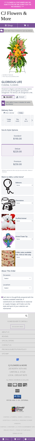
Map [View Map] (17, 439)
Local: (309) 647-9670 (17, 375)
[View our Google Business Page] (17, 360)
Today (21, 113)
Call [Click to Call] (6, 439)
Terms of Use (17, 433)
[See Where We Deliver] (17, 326)
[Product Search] (18, 316)
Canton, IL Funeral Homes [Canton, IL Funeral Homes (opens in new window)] (12, 417)
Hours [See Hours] (29, 439)
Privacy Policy (9, 430)
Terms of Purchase (23, 430)
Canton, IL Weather (7, 427)
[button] (17, 397)
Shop (9, 25)
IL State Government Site (25, 427)
